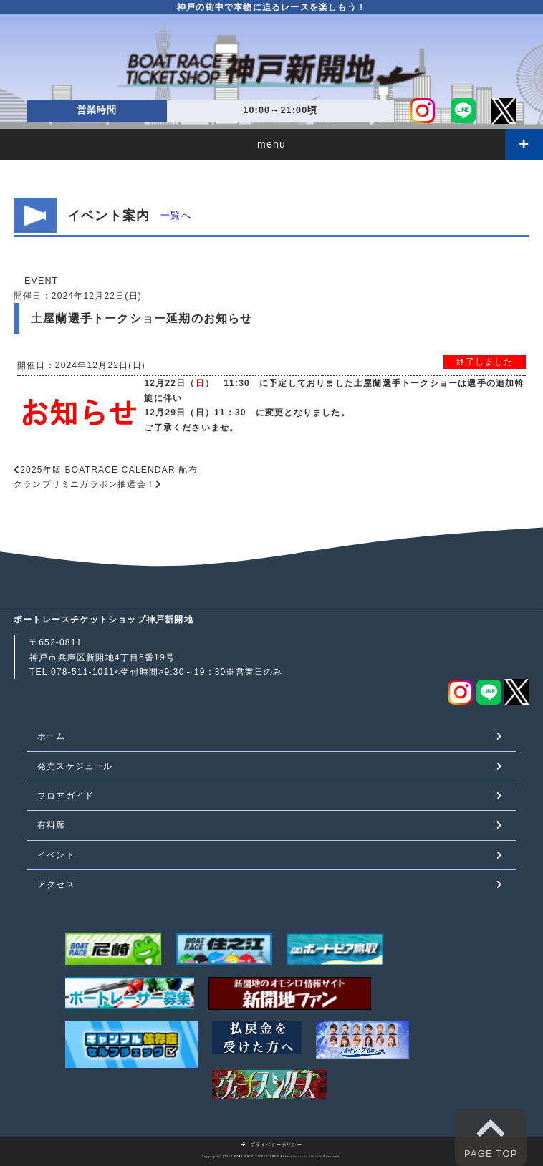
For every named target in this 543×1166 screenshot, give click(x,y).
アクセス (56, 885)
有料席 (51, 825)
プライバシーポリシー (271, 1144)
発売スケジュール (75, 766)
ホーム (51, 736)
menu (271, 144)
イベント (56, 855)
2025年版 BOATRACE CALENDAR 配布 (109, 470)
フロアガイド (65, 796)
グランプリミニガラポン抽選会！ (84, 484)
